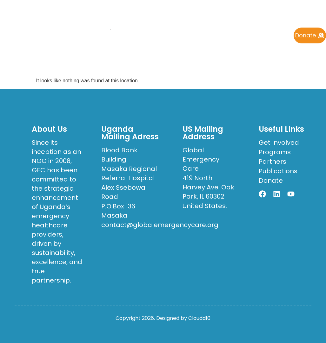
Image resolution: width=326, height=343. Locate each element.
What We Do (190, 29)
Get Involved (154, 43)
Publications (241, 29)
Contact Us (206, 43)
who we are (138, 29)
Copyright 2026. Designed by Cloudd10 (163, 318)
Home (96, 29)
